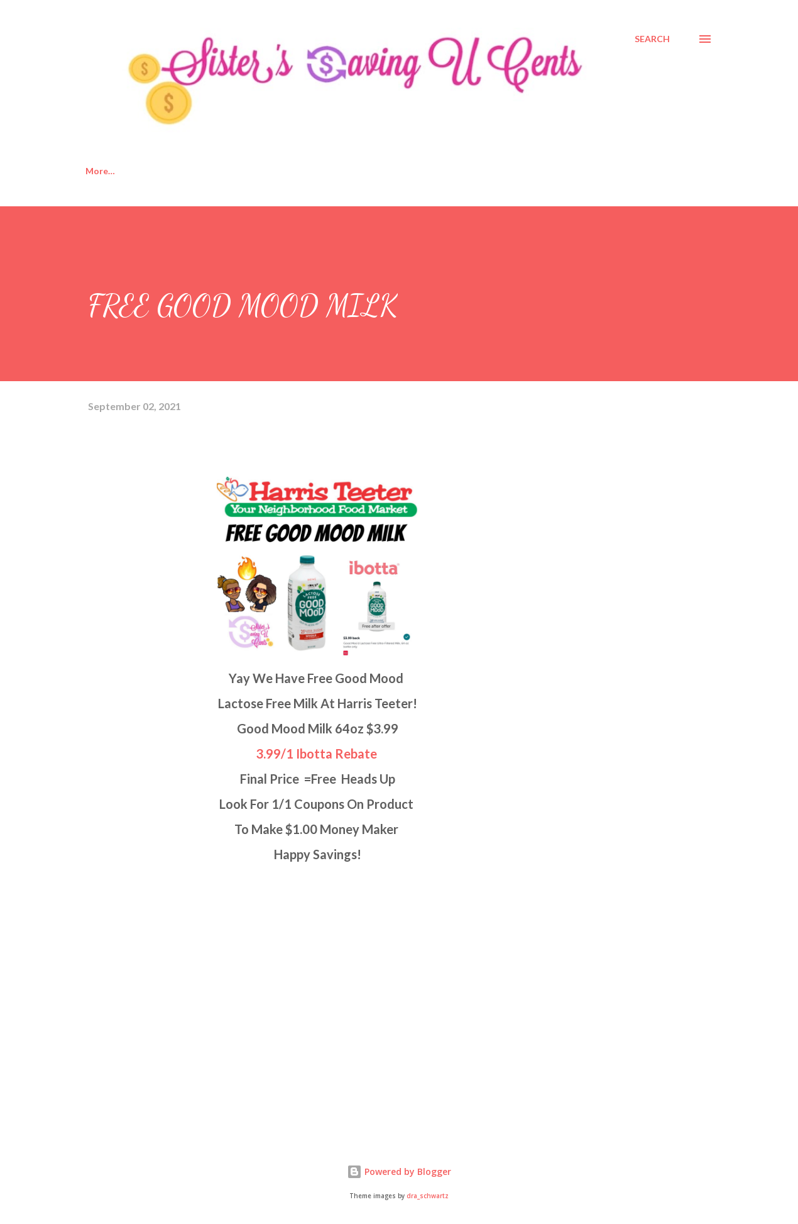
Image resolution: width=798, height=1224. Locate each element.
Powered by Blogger (399, 1171)
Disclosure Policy (258, 170)
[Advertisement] (182, 980)
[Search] (652, 39)
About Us (166, 170)
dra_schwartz (428, 1196)
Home (98, 170)
